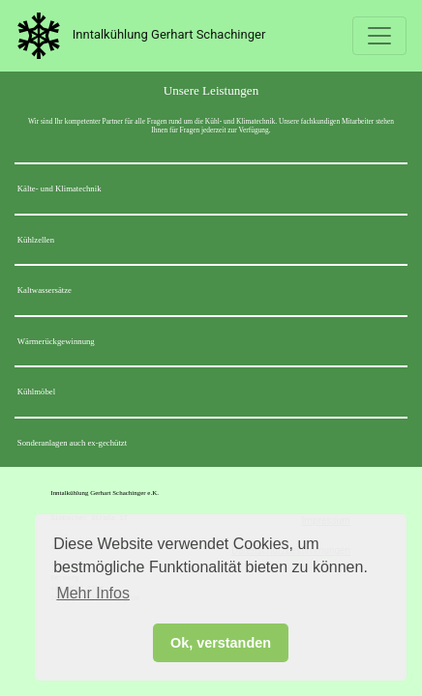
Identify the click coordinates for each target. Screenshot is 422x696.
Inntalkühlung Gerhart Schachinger (136, 36)
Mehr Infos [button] (93, 593)
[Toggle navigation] (379, 35)
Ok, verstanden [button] (220, 643)
